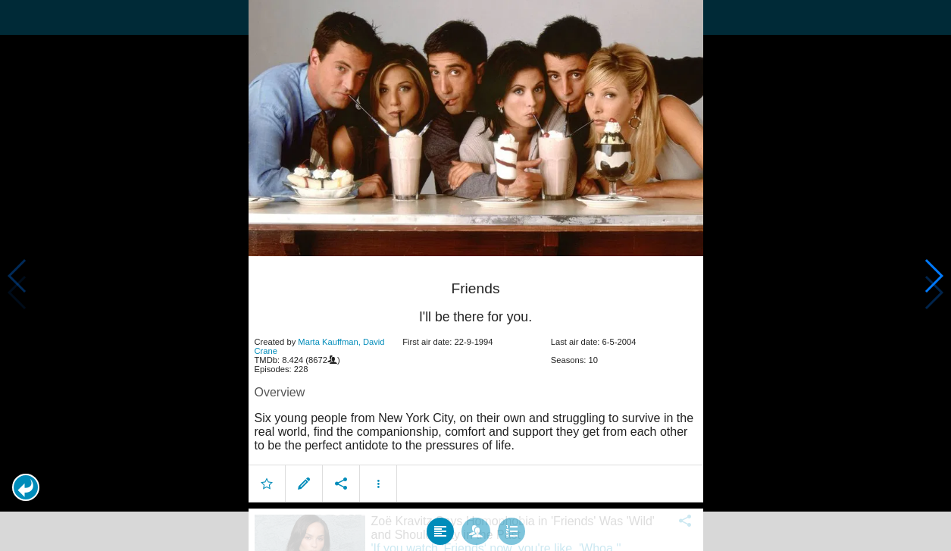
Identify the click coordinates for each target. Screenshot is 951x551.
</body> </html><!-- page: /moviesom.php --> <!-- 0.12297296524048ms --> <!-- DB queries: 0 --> (475, 275)
